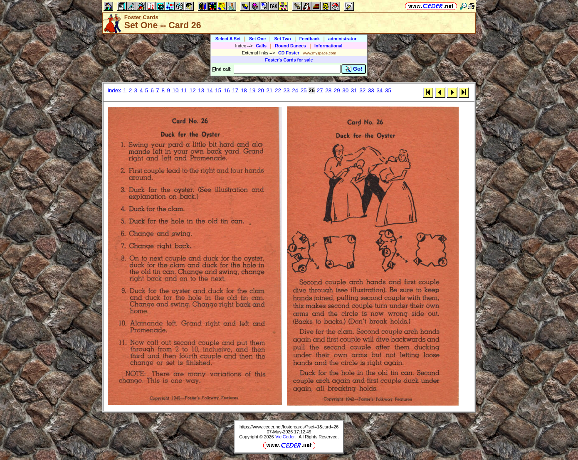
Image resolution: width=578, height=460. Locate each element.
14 (210, 90)
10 (176, 90)
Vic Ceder (285, 436)
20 (261, 90)
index (114, 90)
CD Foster (288, 52)
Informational (328, 45)
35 (388, 90)
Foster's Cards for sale (289, 59)
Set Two (282, 38)
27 (320, 90)
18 (244, 90)
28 (328, 90)
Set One (257, 38)
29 (337, 90)
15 (218, 90)
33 (371, 90)
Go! (354, 69)
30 (345, 90)
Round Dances (290, 45)
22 (278, 90)
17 (235, 90)
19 (252, 90)
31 (354, 90)
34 (379, 90)
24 (295, 90)
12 (193, 90)
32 (362, 90)
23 (287, 90)
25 (304, 90)
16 (227, 90)
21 (270, 90)
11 (184, 90)
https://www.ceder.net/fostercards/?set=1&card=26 (289, 426)
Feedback (309, 38)
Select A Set (228, 38)
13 (201, 90)
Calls (261, 45)
